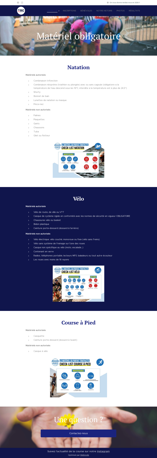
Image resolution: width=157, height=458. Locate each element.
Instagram (103, 451)
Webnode (84, 455)
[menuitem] (56, 10)
